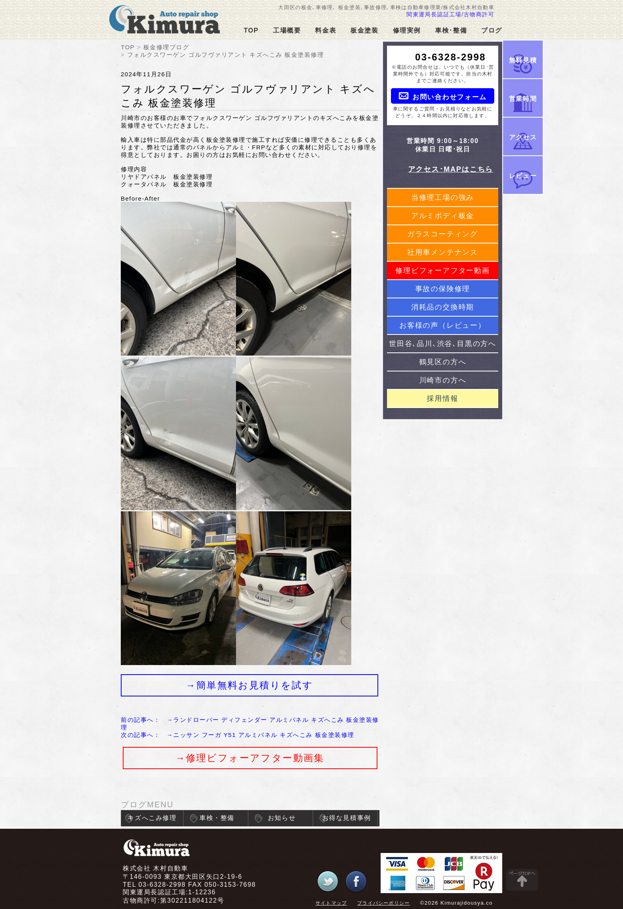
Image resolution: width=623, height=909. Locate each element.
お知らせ (282, 817)
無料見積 (523, 60)
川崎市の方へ (442, 380)
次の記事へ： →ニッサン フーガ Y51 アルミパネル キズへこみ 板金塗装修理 (237, 734)
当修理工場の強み (442, 197)
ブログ (491, 30)
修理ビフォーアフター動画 (442, 271)
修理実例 (407, 30)
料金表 (325, 30)
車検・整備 (216, 817)
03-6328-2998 (450, 57)
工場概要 (287, 30)
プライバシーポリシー (383, 903)
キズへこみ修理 (152, 817)
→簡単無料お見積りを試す (249, 685)
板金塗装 (364, 30)
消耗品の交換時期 (442, 307)
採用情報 (442, 398)
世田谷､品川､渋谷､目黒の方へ (442, 344)
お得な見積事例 (346, 817)
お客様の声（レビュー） (442, 325)
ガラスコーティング (442, 234)
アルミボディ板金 (442, 216)
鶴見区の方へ (442, 362)
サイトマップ (331, 903)
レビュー (523, 175)
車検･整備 (451, 30)
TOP (251, 30)
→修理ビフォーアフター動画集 (250, 757)
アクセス (523, 137)
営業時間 (523, 98)
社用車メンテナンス (442, 252)
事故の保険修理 (442, 289)
